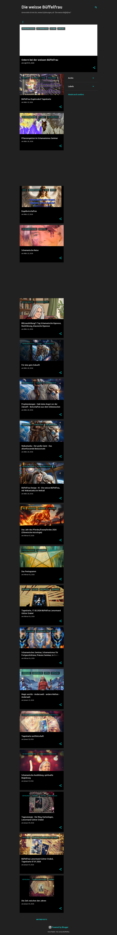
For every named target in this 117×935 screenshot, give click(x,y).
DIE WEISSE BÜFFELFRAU (30, 22)
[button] (94, 67)
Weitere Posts (41, 919)
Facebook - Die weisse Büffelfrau (57, 22)
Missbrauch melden (76, 94)
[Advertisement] (41, 168)
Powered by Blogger (58, 927)
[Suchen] (96, 7)
